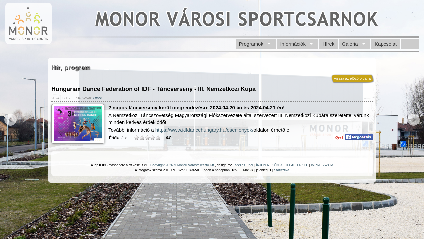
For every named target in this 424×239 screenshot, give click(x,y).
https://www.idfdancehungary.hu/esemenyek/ (204, 130)
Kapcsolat (386, 44)
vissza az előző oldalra (352, 78)
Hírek (328, 44)
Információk (293, 44)
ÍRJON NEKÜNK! (269, 165)
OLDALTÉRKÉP (296, 165)
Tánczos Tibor (243, 165)
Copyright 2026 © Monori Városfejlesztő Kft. (182, 165)
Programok (251, 44)
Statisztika (281, 170)
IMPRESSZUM (322, 165)
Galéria (350, 44)
